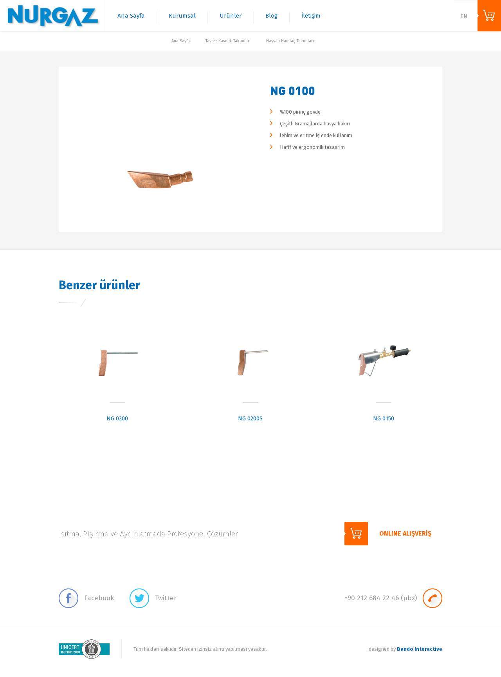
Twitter (153, 598)
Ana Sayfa (131, 15)
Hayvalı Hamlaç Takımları (290, 40)
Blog (271, 15)
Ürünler (230, 15)
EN (463, 16)
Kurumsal (182, 15)
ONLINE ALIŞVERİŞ (489, 15)
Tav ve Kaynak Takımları (227, 40)
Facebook (86, 598)
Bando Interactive (419, 649)
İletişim (311, 15)
